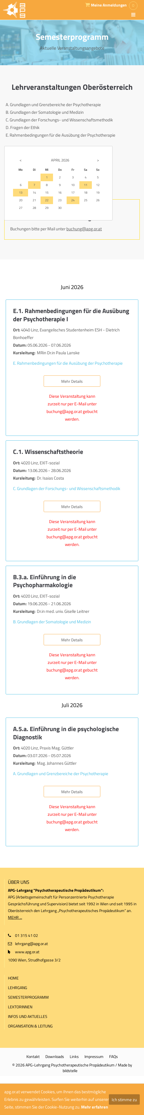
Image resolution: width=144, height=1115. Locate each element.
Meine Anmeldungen (109, 5)
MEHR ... (15, 917)
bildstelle (70, 1071)
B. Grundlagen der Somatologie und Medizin (45, 112)
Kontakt (33, 1056)
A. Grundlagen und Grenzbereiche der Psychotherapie (53, 104)
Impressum (93, 1056)
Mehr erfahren (94, 1107)
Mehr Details (72, 381)
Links (74, 1056)
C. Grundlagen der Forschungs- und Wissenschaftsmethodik (59, 120)
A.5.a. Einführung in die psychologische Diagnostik (66, 733)
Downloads (54, 1056)
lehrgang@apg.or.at (31, 943)
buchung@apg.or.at (84, 229)
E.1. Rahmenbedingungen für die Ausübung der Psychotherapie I (71, 315)
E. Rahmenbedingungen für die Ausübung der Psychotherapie (60, 135)
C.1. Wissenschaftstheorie (48, 451)
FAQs (113, 1056)
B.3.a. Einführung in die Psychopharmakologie (44, 581)
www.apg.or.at (27, 952)
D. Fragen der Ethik (22, 127)
